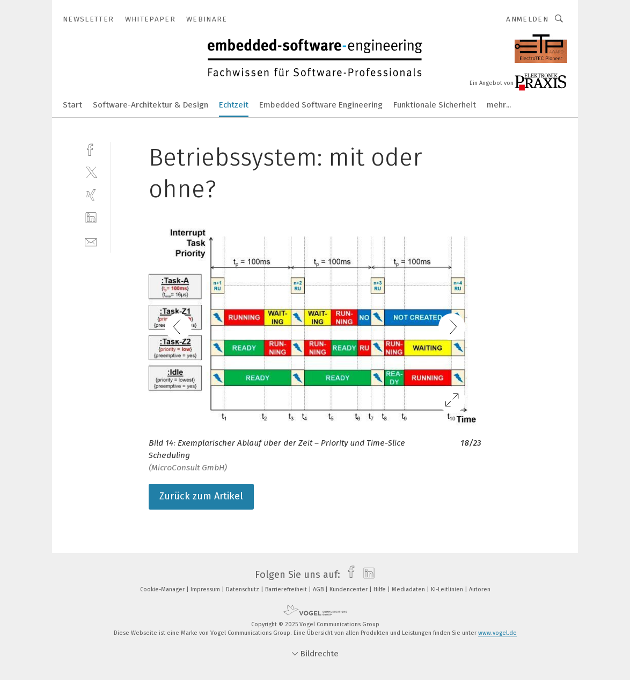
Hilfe (380, 589)
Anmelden (527, 19)
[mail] (91, 241)
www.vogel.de (497, 632)
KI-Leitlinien (448, 589)
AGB (319, 589)
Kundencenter (349, 589)
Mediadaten (409, 589)
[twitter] (91, 171)
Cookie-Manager (163, 589)
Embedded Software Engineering (321, 105)
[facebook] (91, 148)
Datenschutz (243, 589)
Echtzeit (233, 105)
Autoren (479, 589)
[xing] (91, 195)
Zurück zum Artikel (201, 496)
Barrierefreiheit (287, 589)
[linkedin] (91, 218)
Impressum (206, 589)
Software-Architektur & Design (150, 105)
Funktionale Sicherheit (434, 105)
